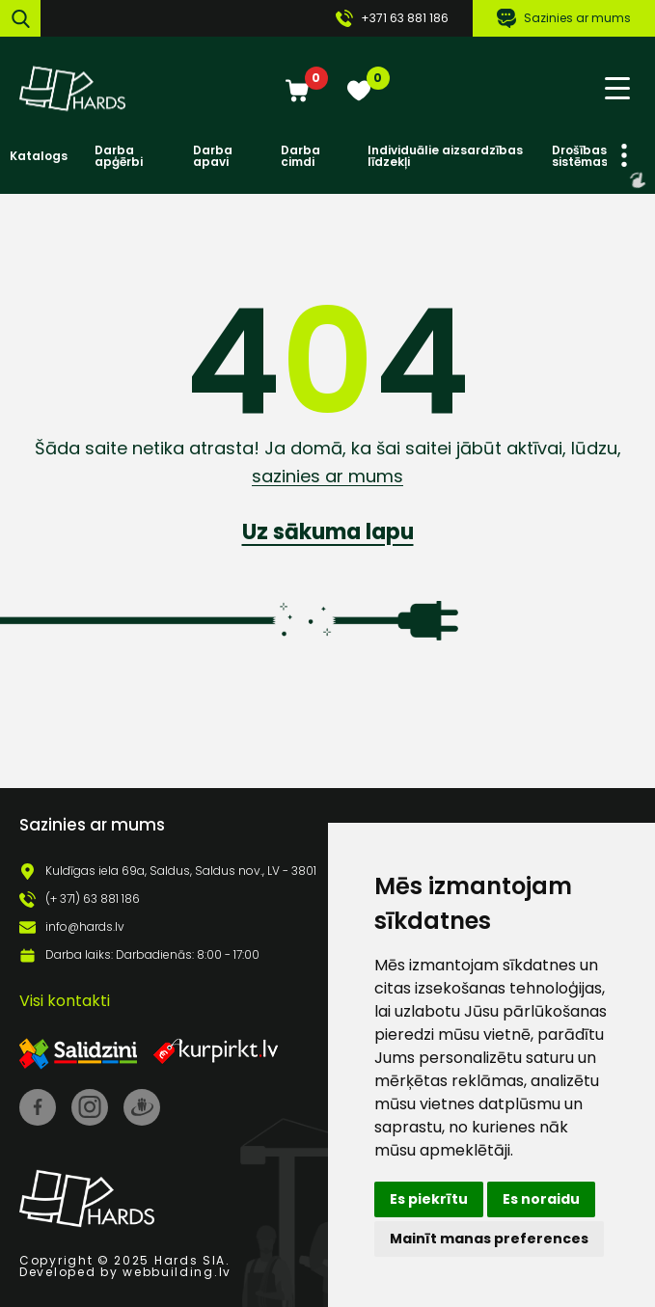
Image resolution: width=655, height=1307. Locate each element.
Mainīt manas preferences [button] (489, 1238)
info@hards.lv (84, 927)
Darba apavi (212, 156)
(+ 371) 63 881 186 (92, 899)
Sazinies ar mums (564, 18)
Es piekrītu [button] (429, 1199)
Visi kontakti (64, 1001)
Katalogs (39, 156)
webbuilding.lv (177, 1272)
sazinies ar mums (327, 476)
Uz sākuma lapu (328, 532)
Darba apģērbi (119, 156)
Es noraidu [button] (541, 1199)
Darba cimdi (300, 156)
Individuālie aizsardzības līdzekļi (445, 156)
